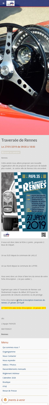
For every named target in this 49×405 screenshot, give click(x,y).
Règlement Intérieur (11, 373)
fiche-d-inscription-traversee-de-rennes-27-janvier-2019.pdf (23, 301)
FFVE (5, 386)
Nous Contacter (9, 356)
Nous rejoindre (9, 360)
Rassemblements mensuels (14, 369)
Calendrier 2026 (9, 377)
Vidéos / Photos (9, 364)
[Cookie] (5, 400)
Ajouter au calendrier (11, 152)
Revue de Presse (10, 390)
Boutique (6, 382)
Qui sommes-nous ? (11, 347)
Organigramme (9, 351)
